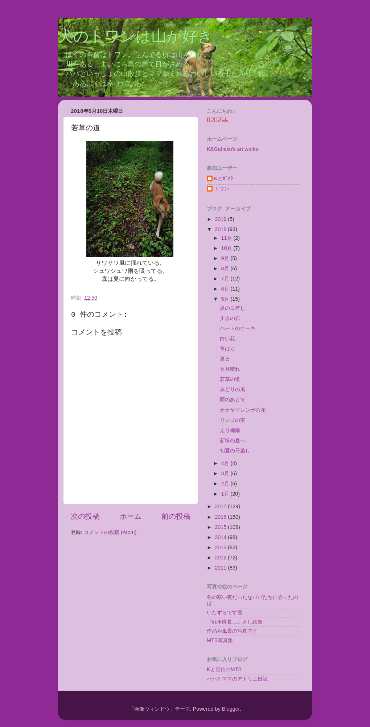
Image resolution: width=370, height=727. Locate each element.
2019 (221, 219)
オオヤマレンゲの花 (243, 410)
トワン (221, 189)
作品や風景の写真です (232, 631)
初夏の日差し (235, 450)
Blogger (231, 709)
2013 (221, 547)
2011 (221, 568)
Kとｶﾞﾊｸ (223, 178)
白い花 (227, 338)
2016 (221, 517)
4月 (226, 463)
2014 (221, 537)
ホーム (130, 516)
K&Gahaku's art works (232, 149)
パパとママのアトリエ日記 (237, 679)
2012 (221, 557)
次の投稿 (85, 516)
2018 (221, 229)
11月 (227, 238)
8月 (226, 268)
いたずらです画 (224, 612)
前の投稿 (175, 516)
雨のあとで (232, 399)
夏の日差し (232, 308)
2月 (226, 483)
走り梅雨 (230, 430)
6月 (226, 289)
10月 (227, 248)
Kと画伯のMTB (224, 669)
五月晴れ (230, 369)
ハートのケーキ (237, 328)
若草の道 (230, 379)
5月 (226, 299)
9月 (226, 258)
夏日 (225, 359)
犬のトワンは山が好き (135, 37)
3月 (226, 473)
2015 (221, 527)
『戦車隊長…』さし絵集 (235, 622)
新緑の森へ (232, 440)
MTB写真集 (220, 640)
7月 (226, 279)
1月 (226, 494)
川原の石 (230, 318)
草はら (227, 349)
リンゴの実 (232, 420)
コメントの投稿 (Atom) (110, 532)
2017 (221, 506)
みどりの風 (232, 389)
